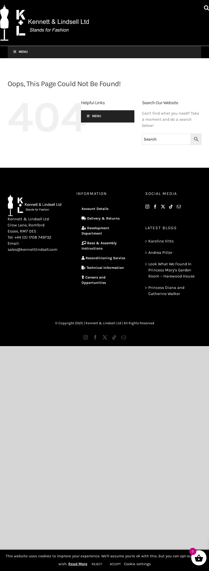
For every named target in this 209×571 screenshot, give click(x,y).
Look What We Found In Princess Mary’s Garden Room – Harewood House (171, 270)
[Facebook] (155, 207)
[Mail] (179, 207)
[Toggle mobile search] (206, 7)
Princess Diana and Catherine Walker (166, 290)
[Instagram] (147, 207)
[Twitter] (163, 207)
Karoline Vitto (161, 241)
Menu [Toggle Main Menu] (20, 52)
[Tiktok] (171, 207)
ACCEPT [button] (115, 564)
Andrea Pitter (160, 252)
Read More (77, 564)
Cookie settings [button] (137, 564)
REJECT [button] (97, 564)
